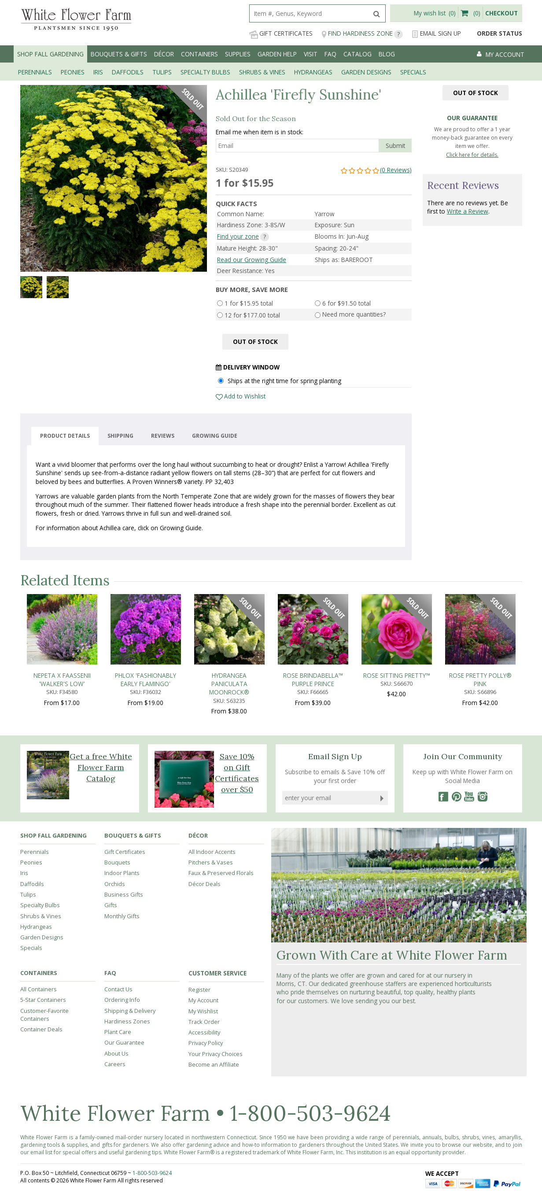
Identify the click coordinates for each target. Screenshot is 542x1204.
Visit (310, 54)
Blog (387, 54)
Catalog (357, 54)
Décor (164, 54)
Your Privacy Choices (215, 1054)
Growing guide (214, 436)
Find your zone (238, 236)
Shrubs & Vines (40, 916)
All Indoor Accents (212, 852)
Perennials (34, 852)
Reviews (162, 436)
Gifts (110, 905)
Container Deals (41, 1029)
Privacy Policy (205, 1043)
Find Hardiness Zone (362, 33)
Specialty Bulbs (40, 905)
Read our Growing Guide (251, 259)
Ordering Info (122, 1000)
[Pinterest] (456, 796)
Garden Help (277, 54)
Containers (199, 54)
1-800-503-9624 (310, 1113)
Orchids (114, 884)
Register (199, 989)
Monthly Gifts (122, 916)
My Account (203, 1000)
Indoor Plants (122, 873)
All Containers (38, 989)
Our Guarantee (124, 1042)
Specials (31, 948)
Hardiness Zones (127, 1021)
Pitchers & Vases (210, 862)
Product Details (65, 436)
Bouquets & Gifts (119, 54)
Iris (24, 873)
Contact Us (118, 989)
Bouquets (117, 862)
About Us (116, 1053)
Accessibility (204, 1032)
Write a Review (467, 211)
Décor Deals (204, 884)
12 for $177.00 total (252, 315)
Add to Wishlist (244, 396)
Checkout (501, 13)
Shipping (120, 436)
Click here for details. (472, 155)
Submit (395, 145)
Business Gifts (123, 894)
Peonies (31, 862)
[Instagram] (482, 796)
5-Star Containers (43, 1000)
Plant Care (117, 1032)
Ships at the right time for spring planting (284, 381)
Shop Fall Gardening (50, 54)
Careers (114, 1064)
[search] (309, 13)
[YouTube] (469, 796)
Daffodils (32, 884)
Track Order (204, 1022)
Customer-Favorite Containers (44, 1015)
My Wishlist (203, 1011)
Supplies (238, 54)
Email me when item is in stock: (259, 132)
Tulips (28, 894)
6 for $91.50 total (346, 303)
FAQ (330, 54)
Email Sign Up (436, 33)
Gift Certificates (281, 33)
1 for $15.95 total (249, 303)
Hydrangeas (36, 927)
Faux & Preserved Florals (221, 873)
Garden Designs (41, 937)
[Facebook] (443, 796)
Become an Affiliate (213, 1064)
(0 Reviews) (376, 170)
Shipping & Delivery (129, 1011)
